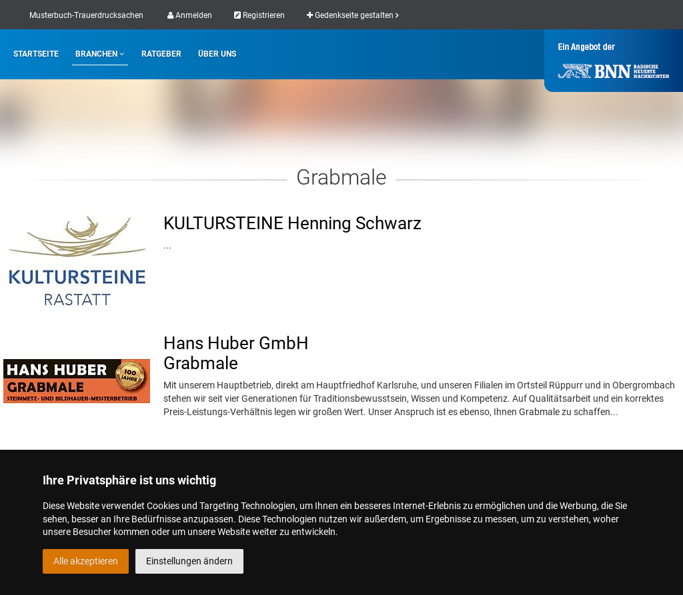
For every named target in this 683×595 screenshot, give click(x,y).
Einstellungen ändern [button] (189, 561)
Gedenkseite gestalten (352, 15)
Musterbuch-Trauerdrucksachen (86, 15)
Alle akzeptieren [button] (85, 561)
